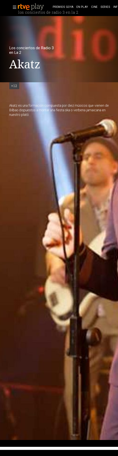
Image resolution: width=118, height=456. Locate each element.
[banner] (34, 7)
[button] (13, 7)
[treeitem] (63, 7)
